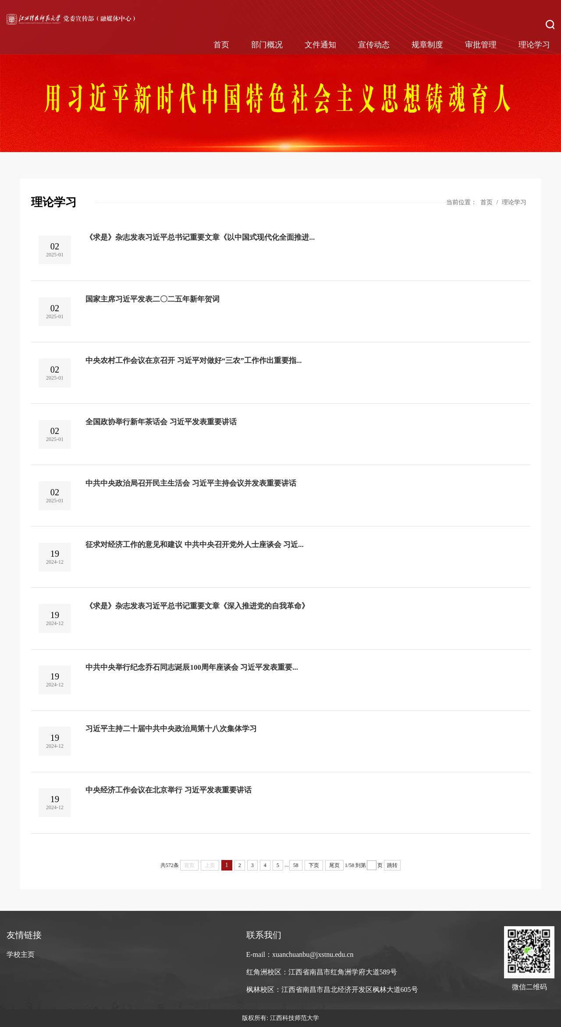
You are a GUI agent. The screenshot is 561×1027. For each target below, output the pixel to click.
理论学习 (534, 44)
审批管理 (481, 44)
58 (295, 865)
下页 (314, 865)
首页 (221, 44)
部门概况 (267, 44)
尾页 (334, 865)
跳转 (392, 865)
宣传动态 (374, 44)
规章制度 (427, 44)
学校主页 (21, 954)
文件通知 (320, 44)
